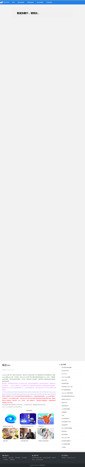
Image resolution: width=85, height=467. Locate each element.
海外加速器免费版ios (66, 440)
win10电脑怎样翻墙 (66, 444)
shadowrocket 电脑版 (66, 377)
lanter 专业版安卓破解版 (67, 428)
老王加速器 (40, 2)
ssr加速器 (64, 447)
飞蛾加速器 (12, 459)
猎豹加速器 (30, 2)
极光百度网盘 (65, 434)
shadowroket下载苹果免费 (67, 393)
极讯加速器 (64, 431)
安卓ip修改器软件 (65, 418)
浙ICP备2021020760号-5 (50, 465)
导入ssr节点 (64, 373)
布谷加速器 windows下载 (67, 386)
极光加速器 (21, 2)
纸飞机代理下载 (65, 370)
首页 (13, 2)
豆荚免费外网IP (24, 440)
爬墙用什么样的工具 (66, 399)
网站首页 (5, 457)
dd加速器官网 (65, 424)
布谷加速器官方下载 (66, 421)
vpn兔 (63, 415)
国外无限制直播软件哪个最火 (68, 396)
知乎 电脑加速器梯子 (66, 389)
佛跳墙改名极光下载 (8, 426)
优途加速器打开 (65, 405)
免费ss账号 (5, 440)
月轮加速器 (5, 3)
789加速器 (49, 2)
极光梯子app (64, 402)
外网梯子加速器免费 (43, 440)
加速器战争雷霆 (65, 383)
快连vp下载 (64, 380)
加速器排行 (41, 426)
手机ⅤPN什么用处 (66, 437)
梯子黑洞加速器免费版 (67, 367)
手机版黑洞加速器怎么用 (27, 426)
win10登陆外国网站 (66, 409)
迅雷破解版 (64, 412)
